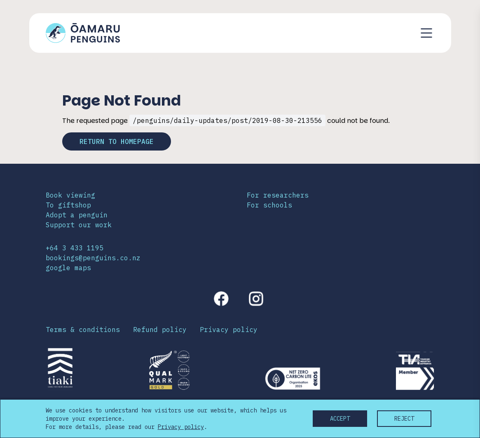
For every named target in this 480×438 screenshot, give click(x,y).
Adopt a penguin (77, 215)
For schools (269, 205)
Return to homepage (117, 141)
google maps (68, 268)
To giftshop (68, 205)
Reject (404, 418)
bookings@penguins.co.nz (93, 258)
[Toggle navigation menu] (426, 33)
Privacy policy (229, 329)
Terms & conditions (83, 329)
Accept (340, 418)
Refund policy (160, 329)
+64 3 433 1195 (74, 248)
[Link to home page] (83, 33)
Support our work (79, 225)
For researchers (278, 195)
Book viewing (70, 195)
